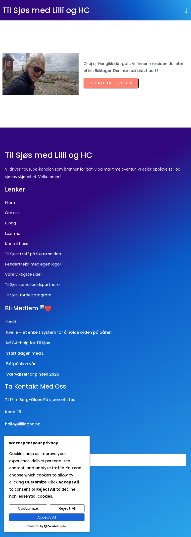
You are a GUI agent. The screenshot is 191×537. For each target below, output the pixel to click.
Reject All (67, 508)
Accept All (46, 517)
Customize (28, 508)
